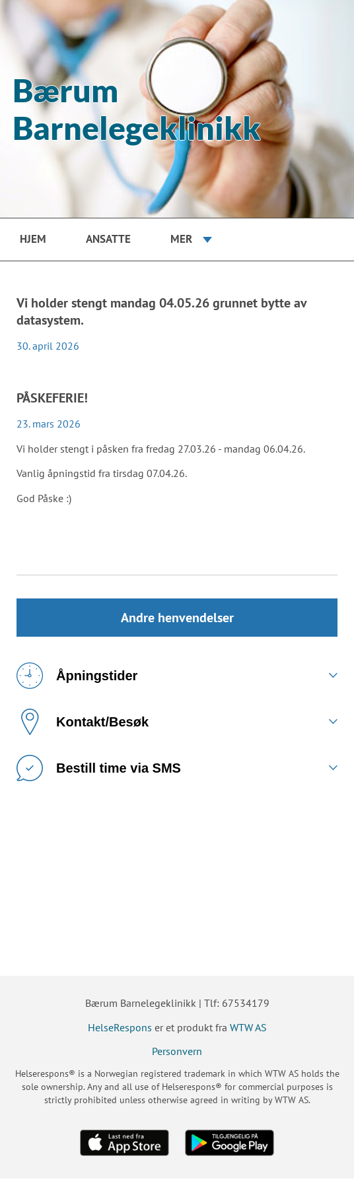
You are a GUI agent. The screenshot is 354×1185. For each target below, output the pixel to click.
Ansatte (108, 239)
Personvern (177, 1058)
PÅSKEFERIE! (52, 397)
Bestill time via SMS (99, 774)
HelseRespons (120, 1034)
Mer (181, 239)
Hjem (33, 239)
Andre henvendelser (177, 621)
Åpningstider (77, 682)
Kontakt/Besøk (83, 728)
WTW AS (248, 1034)
